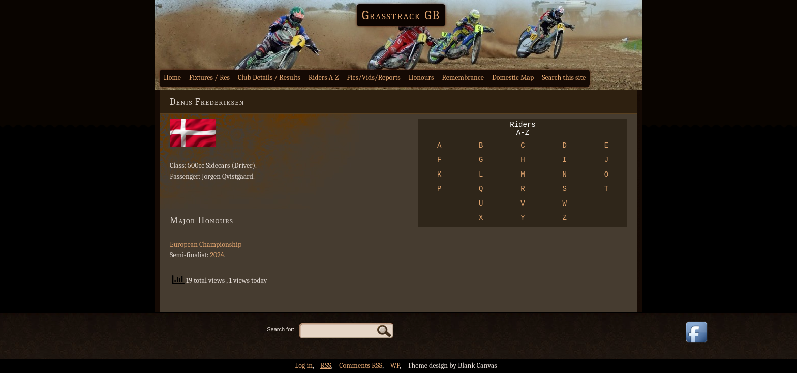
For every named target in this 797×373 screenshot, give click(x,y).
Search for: (280, 329)
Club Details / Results (269, 77)
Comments (360, 365)
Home (172, 77)
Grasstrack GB (401, 15)
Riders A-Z (324, 77)
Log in (304, 365)
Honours (421, 77)
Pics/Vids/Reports (374, 77)
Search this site (564, 77)
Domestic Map (513, 77)
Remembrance (463, 77)
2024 (217, 255)
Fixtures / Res (209, 77)
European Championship (205, 244)
